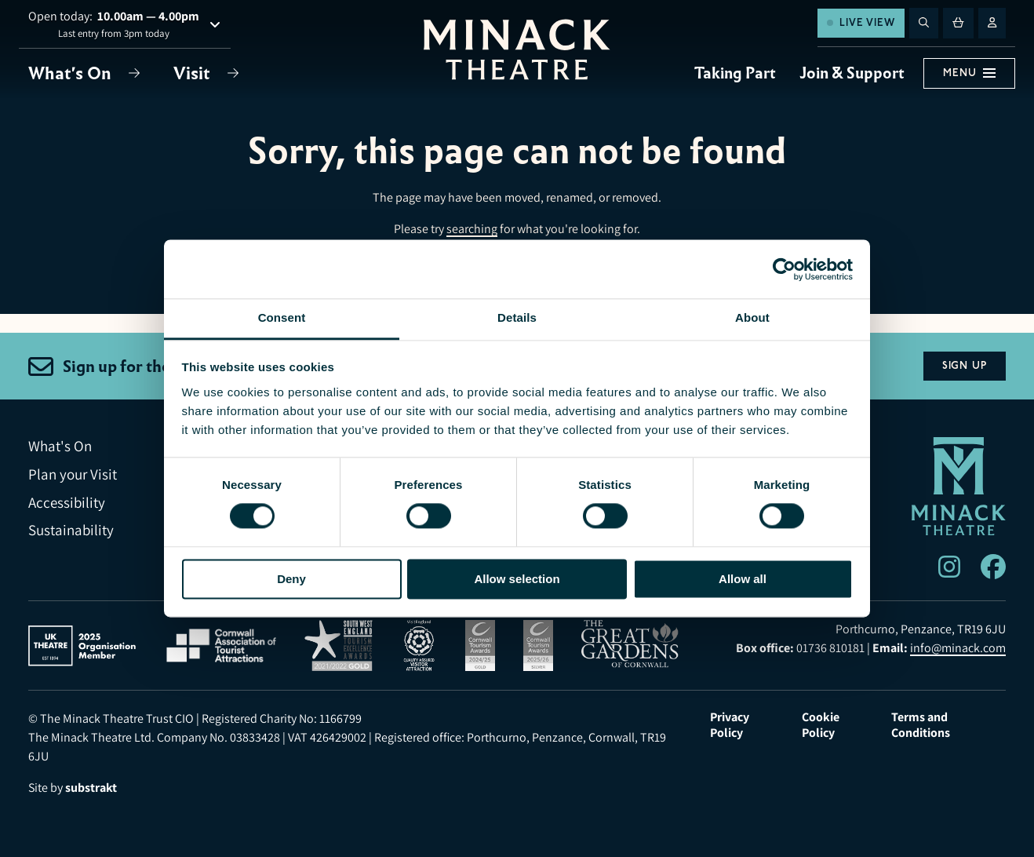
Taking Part (735, 73)
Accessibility (66, 503)
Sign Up (964, 365)
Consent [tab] (282, 317)
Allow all (742, 578)
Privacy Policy (729, 725)
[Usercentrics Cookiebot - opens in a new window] (784, 269)
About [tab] (752, 317)
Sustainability (71, 530)
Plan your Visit (72, 474)
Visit (193, 73)
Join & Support (852, 73)
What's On (71, 73)
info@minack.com (958, 648)
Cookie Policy (820, 725)
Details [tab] (517, 317)
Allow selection (516, 578)
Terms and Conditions (920, 725)
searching (471, 229)
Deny (291, 578)
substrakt (91, 787)
